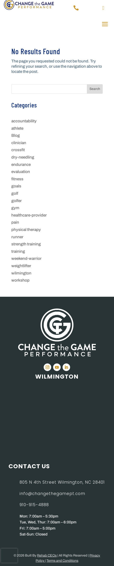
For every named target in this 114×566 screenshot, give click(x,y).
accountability (24, 121)
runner (17, 237)
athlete (17, 128)
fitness (17, 179)
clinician (18, 143)
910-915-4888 (34, 505)
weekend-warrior (26, 258)
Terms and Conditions (62, 560)
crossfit (18, 150)
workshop (20, 280)
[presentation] (9, 555)
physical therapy (26, 229)
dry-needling (22, 157)
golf (14, 193)
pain (15, 222)
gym (15, 208)
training (18, 251)
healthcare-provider (29, 215)
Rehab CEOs (47, 555)
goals (16, 186)
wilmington (21, 273)
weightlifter (21, 266)
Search (94, 89)
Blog (15, 135)
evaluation (20, 171)
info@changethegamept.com (52, 493)
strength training (26, 244)
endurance (21, 164)
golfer (16, 201)
